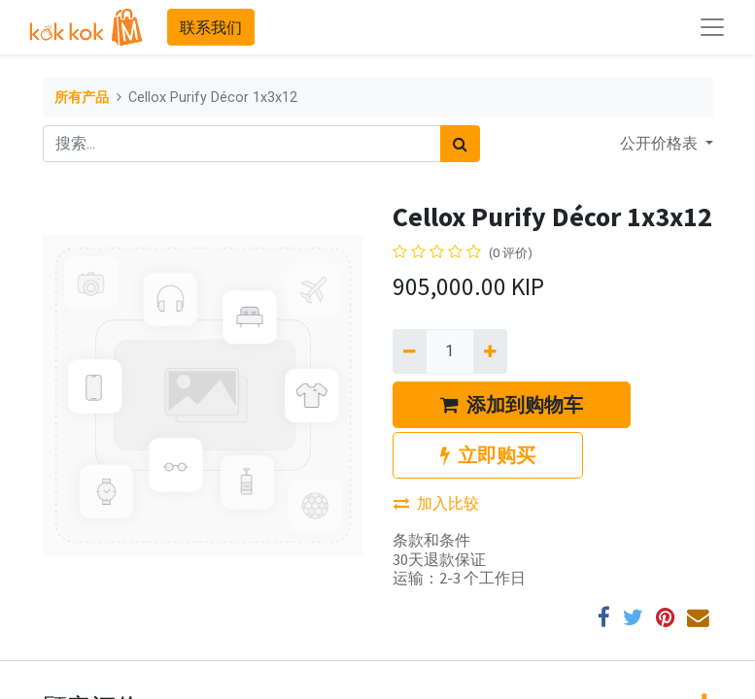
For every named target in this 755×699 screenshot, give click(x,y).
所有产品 (81, 97)
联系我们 (211, 27)
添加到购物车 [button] (511, 404)
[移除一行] (410, 351)
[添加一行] (490, 351)
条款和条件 (431, 539)
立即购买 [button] (487, 455)
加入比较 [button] (436, 503)
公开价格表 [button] (660, 142)
